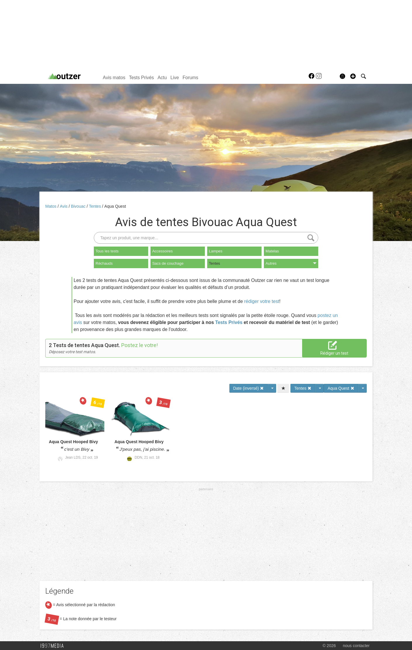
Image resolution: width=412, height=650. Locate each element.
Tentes (95, 206)
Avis (64, 206)
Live (174, 77)
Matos (51, 206)
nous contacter (356, 645)
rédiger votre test (261, 301)
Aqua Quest (115, 206)
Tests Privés (141, 77)
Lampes (215, 251)
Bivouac (79, 206)
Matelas (272, 251)
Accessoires (162, 251)
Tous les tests (107, 251)
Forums (190, 77)
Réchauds (104, 263)
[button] (353, 76)
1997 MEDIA (53, 646)
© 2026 (329, 645)
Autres (291, 263)
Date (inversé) (248, 388)
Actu (162, 77)
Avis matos (114, 77)
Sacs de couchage (168, 263)
